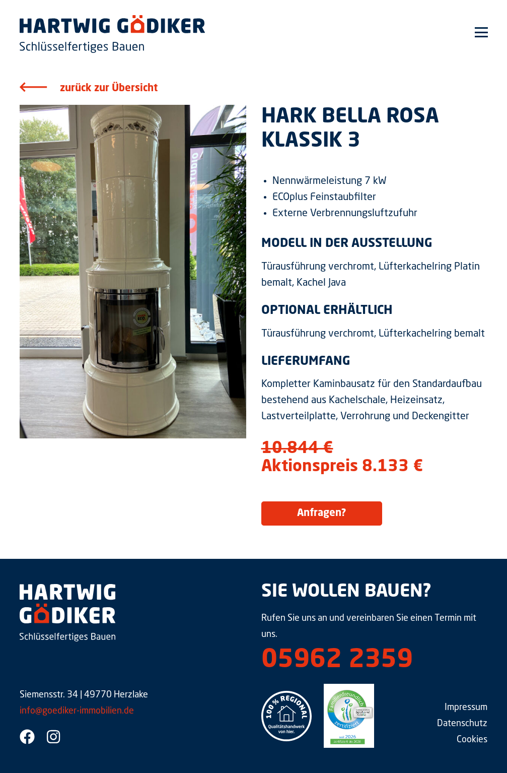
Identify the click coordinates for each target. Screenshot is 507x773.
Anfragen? (321, 513)
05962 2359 (337, 660)
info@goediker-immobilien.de (77, 711)
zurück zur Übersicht (109, 89)
